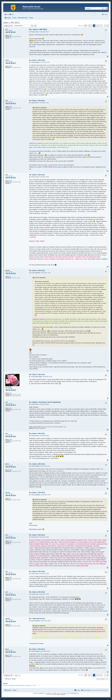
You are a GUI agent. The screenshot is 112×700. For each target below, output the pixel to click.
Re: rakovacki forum (37, 618)
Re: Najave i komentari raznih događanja (45, 402)
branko (7, 60)
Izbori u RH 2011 (11, 22)
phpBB (40, 693)
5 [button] (101, 26)
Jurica (38, 426)
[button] (85, 25)
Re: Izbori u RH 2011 (38, 29)
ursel (6, 29)
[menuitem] (11, 14)
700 (10, 393)
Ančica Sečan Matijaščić (59, 694)
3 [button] (96, 26)
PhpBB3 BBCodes (74, 693)
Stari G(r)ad (8, 387)
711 (10, 276)
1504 (10, 35)
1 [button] (91, 26)
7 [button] (105, 26)
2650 (10, 66)
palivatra (7, 270)
